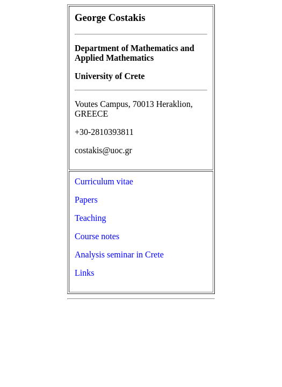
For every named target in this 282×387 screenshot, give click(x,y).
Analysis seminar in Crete (119, 254)
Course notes (97, 236)
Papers (86, 199)
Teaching (90, 218)
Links (84, 272)
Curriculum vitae (104, 181)
